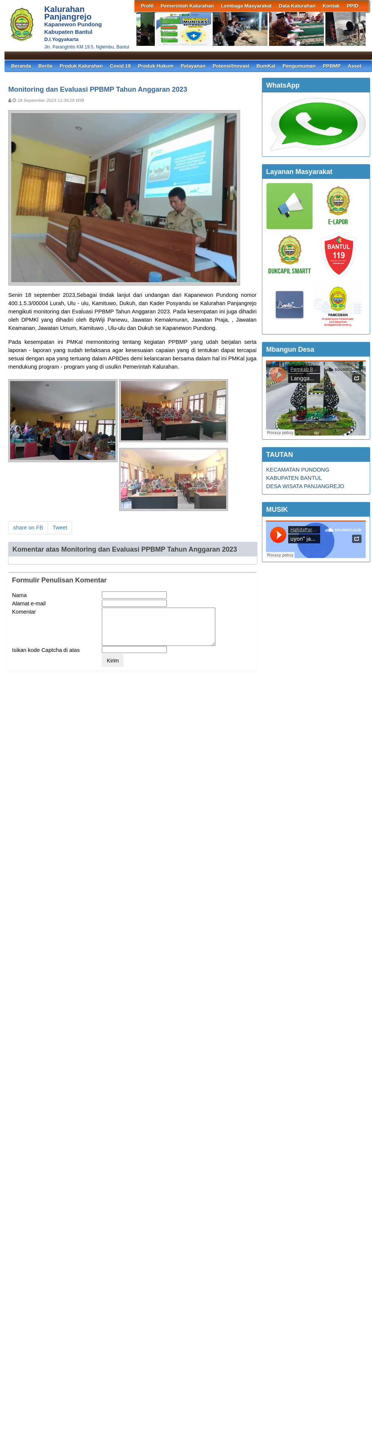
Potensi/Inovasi (231, 66)
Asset (354, 66)
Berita (45, 66)
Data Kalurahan (297, 6)
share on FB (28, 528)
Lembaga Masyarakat (246, 6)
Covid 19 (120, 66)
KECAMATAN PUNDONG (297, 470)
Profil (147, 6)
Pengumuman (299, 66)
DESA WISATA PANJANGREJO (305, 486)
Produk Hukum (156, 66)
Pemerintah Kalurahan (187, 6)
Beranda (21, 66)
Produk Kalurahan (81, 66)
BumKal (266, 66)
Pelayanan (193, 66)
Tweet (60, 528)
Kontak (331, 6)
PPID (352, 6)
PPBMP (331, 66)
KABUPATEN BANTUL (294, 478)
